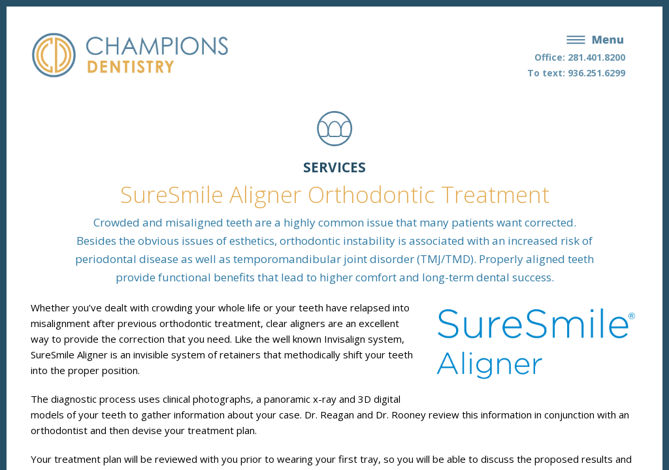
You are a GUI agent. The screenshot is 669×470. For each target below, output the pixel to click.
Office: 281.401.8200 (579, 57)
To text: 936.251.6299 (576, 73)
